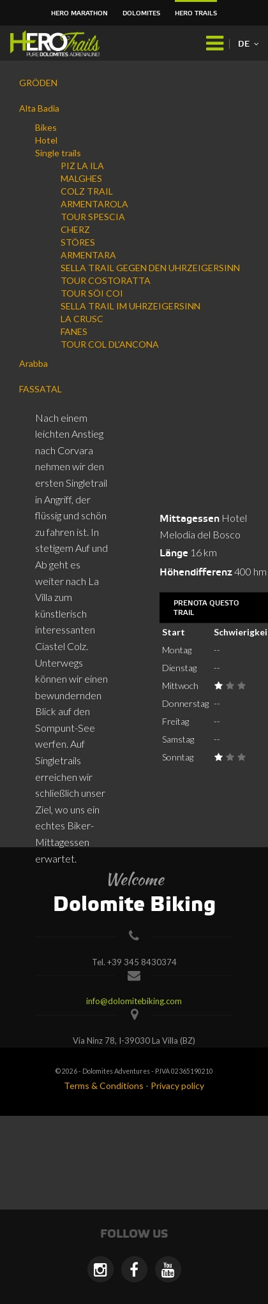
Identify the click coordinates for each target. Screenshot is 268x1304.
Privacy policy (177, 1085)
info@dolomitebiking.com (134, 1001)
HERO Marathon (79, 13)
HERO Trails (196, 13)
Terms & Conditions (104, 1085)
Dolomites (141, 13)
